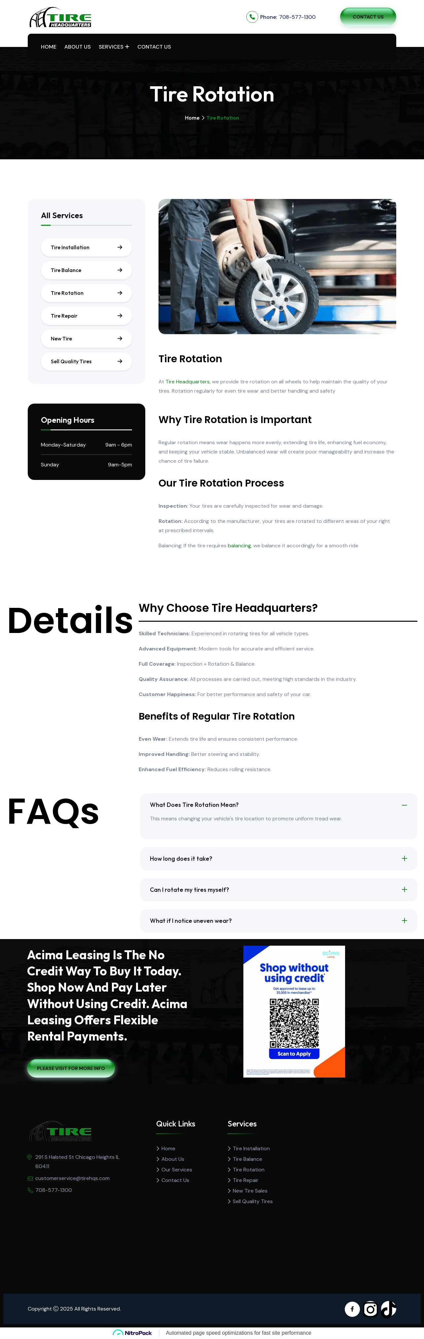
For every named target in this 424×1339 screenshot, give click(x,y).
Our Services (176, 1169)
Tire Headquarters (187, 381)
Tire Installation (70, 247)
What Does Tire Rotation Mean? (194, 804)
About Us (77, 46)
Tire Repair (64, 315)
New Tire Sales (250, 1190)
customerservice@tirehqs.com (72, 1178)
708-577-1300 (297, 17)
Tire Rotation (67, 293)
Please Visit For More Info (71, 1068)
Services (111, 46)
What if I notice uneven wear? (191, 921)
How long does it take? (181, 858)
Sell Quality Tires (71, 361)
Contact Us (368, 17)
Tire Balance (66, 270)
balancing (239, 545)
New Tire (61, 338)
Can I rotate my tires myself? (189, 889)
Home (48, 46)
